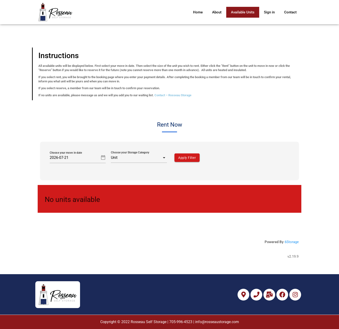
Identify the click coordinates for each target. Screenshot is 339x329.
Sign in (269, 12)
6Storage (292, 242)
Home (198, 12)
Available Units (242, 12)
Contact (290, 12)
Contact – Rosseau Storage (172, 95)
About (217, 12)
